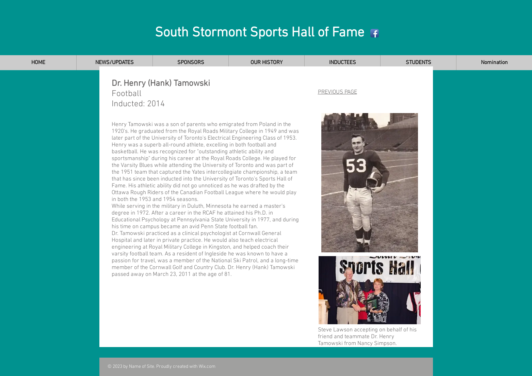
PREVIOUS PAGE (337, 92)
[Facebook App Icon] (374, 33)
